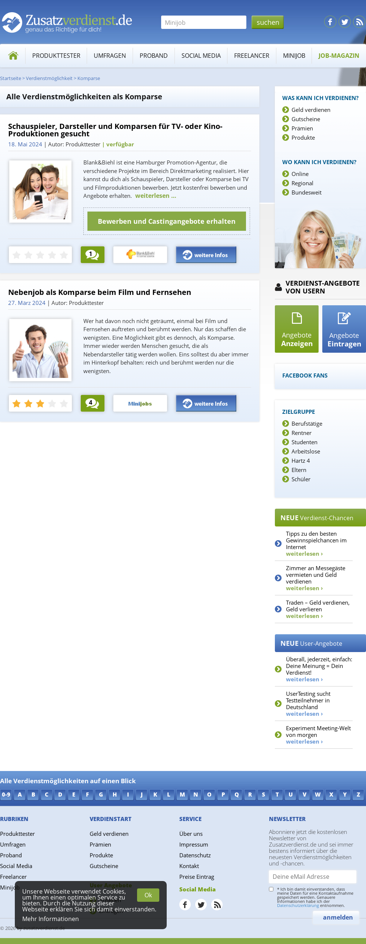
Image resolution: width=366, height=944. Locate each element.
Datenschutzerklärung (298, 905)
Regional (302, 183)
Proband (154, 55)
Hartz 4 (301, 460)
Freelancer (251, 55)
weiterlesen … (155, 196)
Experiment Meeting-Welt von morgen (318, 735)
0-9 (6, 794)
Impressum (193, 844)
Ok (148, 895)
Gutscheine (306, 119)
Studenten (304, 442)
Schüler (301, 479)
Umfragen (110, 55)
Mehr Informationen (50, 919)
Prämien (302, 128)
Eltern (299, 469)
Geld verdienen (311, 109)
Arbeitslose (306, 451)
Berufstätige (307, 423)
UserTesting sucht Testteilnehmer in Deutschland (308, 703)
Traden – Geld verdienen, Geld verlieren (318, 609)
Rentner (302, 432)
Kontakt (189, 866)
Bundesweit (307, 192)
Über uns (191, 833)
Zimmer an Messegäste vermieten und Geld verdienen (315, 578)
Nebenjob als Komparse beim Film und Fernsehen (99, 292)
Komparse (88, 78)
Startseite (10, 78)
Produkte (303, 137)
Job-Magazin (339, 55)
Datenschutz (195, 855)
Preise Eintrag (196, 876)
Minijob (294, 55)
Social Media (201, 55)
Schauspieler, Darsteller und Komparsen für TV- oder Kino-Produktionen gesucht (115, 130)
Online (300, 173)
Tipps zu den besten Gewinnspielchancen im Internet (316, 543)
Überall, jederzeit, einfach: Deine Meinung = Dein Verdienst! (319, 669)
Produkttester (56, 55)
